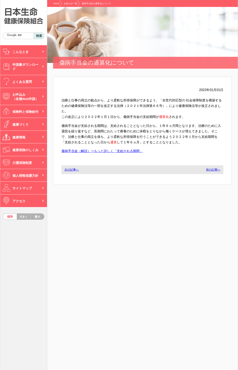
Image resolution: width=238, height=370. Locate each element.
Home (56, 3)
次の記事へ (71, 169)
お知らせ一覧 (70, 3)
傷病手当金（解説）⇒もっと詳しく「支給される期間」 (102, 151)
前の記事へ (213, 169)
